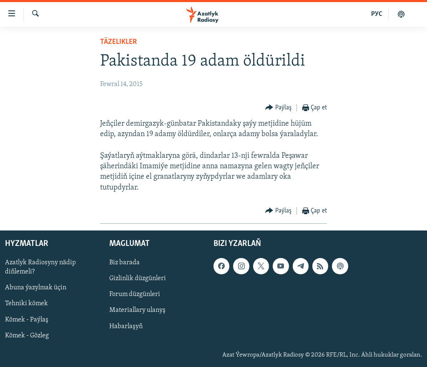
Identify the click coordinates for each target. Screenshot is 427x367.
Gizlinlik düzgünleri (137, 278)
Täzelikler (118, 42)
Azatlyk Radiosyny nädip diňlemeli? (40, 267)
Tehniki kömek (26, 303)
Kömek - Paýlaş (26, 319)
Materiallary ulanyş (137, 310)
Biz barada (124, 262)
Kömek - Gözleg (27, 335)
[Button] (278, 108)
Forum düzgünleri (134, 294)
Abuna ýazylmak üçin (35, 287)
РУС (376, 14)
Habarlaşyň (126, 326)
